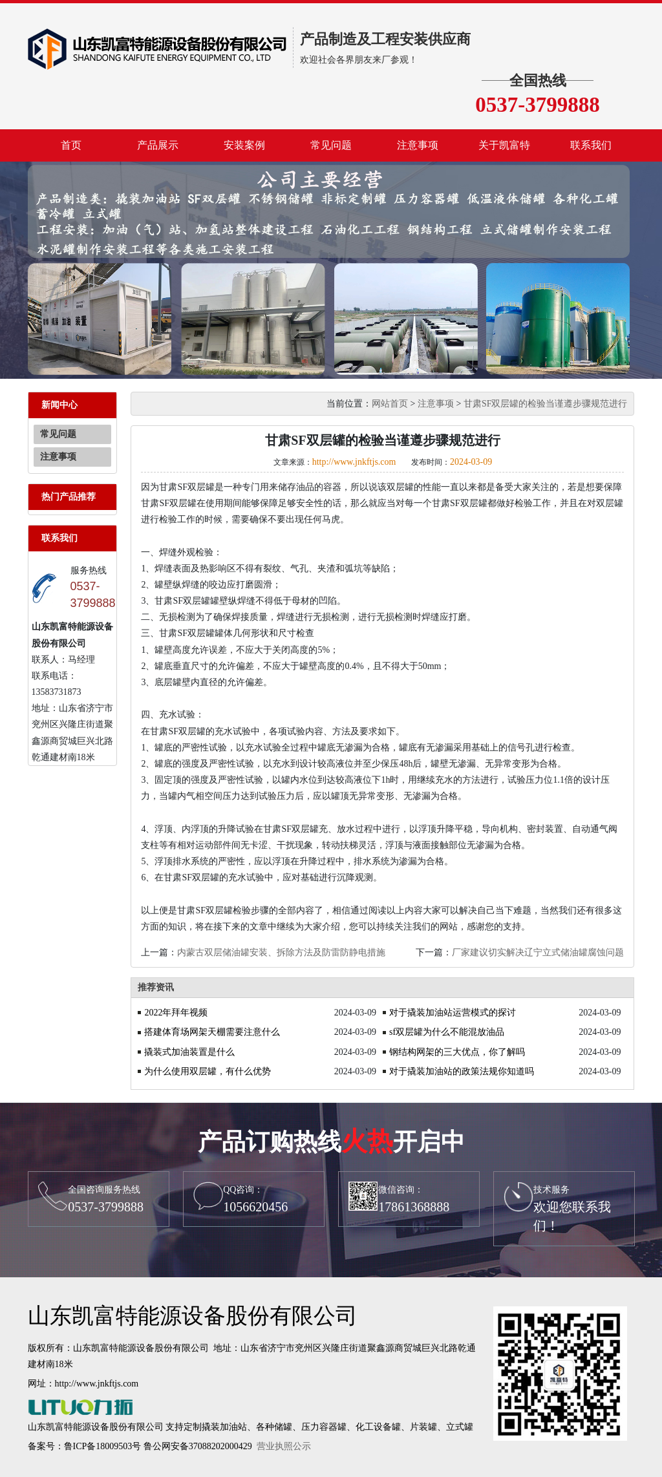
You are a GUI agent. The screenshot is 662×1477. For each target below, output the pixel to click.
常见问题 (331, 145)
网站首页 (390, 404)
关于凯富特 (504, 145)
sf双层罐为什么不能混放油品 (446, 1032)
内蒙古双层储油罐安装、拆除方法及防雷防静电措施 (281, 952)
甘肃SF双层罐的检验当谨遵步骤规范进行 (546, 404)
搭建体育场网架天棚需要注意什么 (212, 1032)
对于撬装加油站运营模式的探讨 (452, 1012)
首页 (71, 145)
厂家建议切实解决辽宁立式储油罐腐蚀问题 (538, 952)
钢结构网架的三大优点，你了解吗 (457, 1052)
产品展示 (157, 145)
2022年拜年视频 (176, 1012)
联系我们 (591, 145)
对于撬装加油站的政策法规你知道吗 (461, 1071)
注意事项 (417, 145)
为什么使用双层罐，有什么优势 (207, 1071)
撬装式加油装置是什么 (189, 1052)
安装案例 (244, 145)
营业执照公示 (284, 1446)
